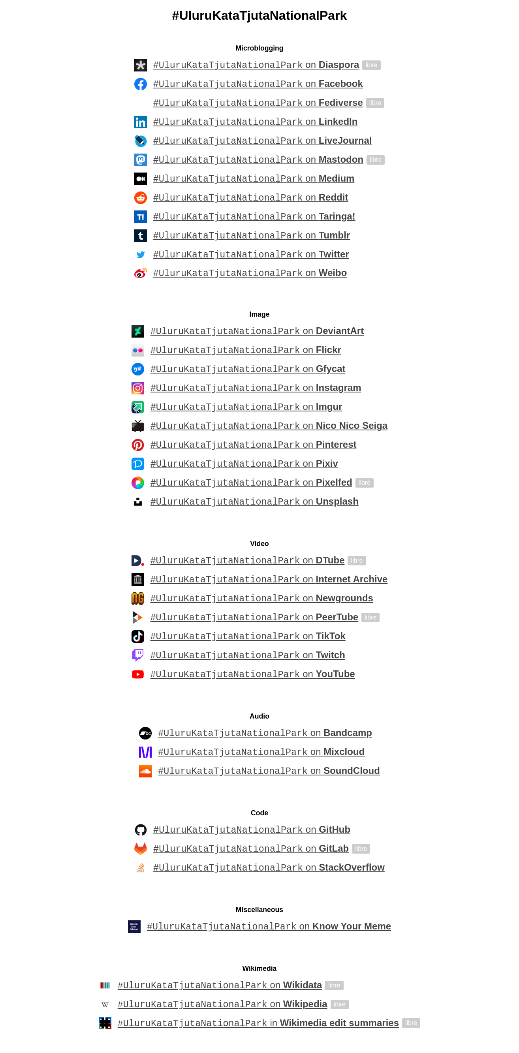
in (258, 1024)
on (256, 65)
